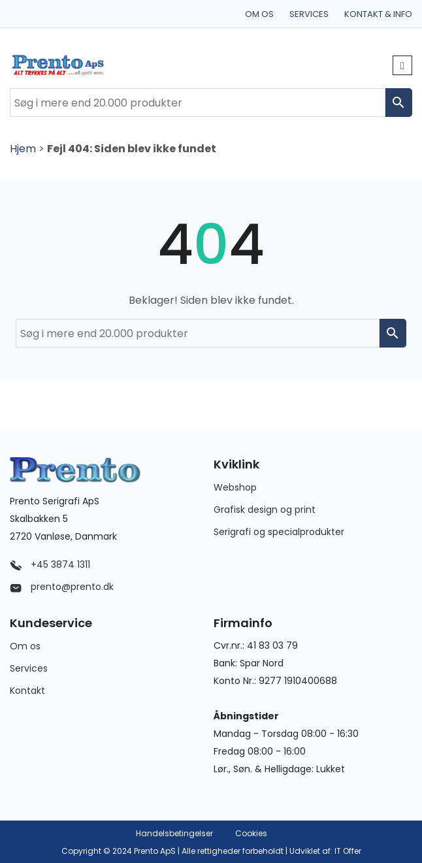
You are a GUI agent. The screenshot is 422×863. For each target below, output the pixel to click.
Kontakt (27, 690)
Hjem (23, 148)
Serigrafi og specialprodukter (279, 531)
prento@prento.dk (62, 586)
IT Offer (347, 850)
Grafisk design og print (265, 509)
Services (309, 14)
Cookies (251, 833)
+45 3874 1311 (50, 564)
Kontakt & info (378, 14)
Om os (259, 14)
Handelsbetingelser (174, 833)
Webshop (235, 487)
